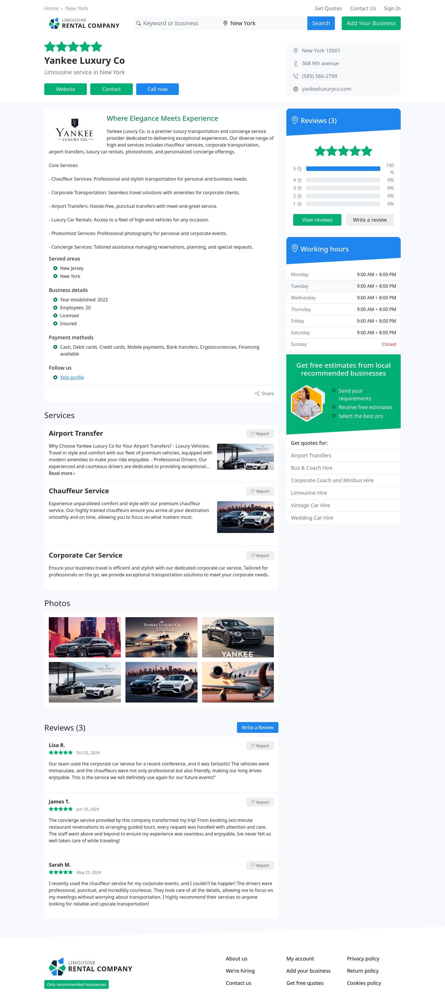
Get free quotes (305, 982)
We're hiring (240, 970)
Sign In (392, 8)
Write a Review (258, 727)
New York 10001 (321, 50)
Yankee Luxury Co (84, 60)
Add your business (308, 970)
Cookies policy (364, 982)
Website (65, 89)
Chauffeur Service (79, 491)
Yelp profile (72, 377)
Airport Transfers (311, 455)
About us (236, 958)
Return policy (363, 970)
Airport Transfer (76, 433)
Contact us (238, 982)
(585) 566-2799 (319, 76)
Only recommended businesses (76, 984)
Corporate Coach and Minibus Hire (332, 480)
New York (77, 8)
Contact (111, 89)
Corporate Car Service (86, 555)
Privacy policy (363, 958)
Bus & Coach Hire (311, 467)
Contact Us (363, 8)
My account (300, 958)
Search (321, 23)
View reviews (317, 219)
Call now (158, 89)
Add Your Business (371, 23)
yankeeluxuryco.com (326, 88)
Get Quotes (328, 8)
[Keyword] (177, 23)
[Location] (264, 23)
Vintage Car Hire (310, 505)
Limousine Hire (309, 492)
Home (51, 8)
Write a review (370, 219)
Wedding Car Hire (312, 517)
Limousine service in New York (84, 72)
